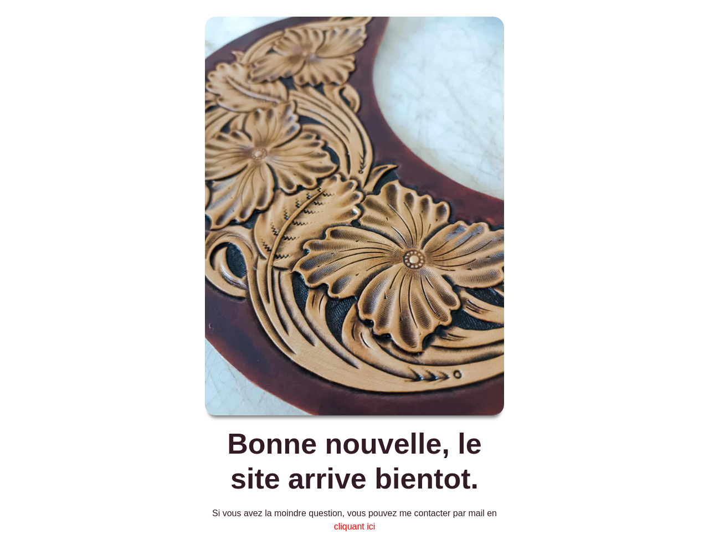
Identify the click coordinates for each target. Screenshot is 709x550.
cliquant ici (355, 526)
